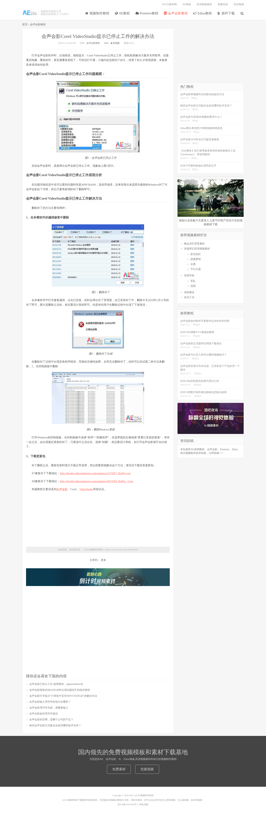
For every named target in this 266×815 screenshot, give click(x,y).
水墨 (193, 264)
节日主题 (195, 269)
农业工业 (189, 297)
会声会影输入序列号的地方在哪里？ (50, 702)
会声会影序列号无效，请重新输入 (48, 708)
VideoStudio (86, 489)
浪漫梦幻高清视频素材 (197, 248)
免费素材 (118, 769)
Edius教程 (203, 14)
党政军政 (189, 275)
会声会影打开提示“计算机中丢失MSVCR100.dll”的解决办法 (63, 696)
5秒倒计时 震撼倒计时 (98, 578)
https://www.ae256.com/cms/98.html (121, 549)
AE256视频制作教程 (93, 549)
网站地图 (143, 804)
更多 (103, 560)
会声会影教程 (176, 14)
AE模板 (186, 4)
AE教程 (122, 14)
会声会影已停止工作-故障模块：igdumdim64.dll (56, 684)
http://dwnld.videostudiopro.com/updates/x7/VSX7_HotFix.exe (95, 473)
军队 (193, 281)
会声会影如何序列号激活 (43, 713)
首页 (24, 24)
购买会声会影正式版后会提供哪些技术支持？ (55, 725)
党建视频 (147, 769)
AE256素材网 (169, 4)
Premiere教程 (147, 14)
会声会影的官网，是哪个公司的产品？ (51, 719)
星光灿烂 (195, 254)
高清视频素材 (204, 4)
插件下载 (226, 14)
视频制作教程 (29, 13)
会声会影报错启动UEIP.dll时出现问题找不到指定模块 (59, 690)
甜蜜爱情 (195, 259)
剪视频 (116, 43)
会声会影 (62, 489)
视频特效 (223, 4)
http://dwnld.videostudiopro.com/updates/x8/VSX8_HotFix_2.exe (96, 481)
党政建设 (189, 292)
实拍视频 (238, 4)
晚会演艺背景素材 (194, 243)
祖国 (193, 286)
